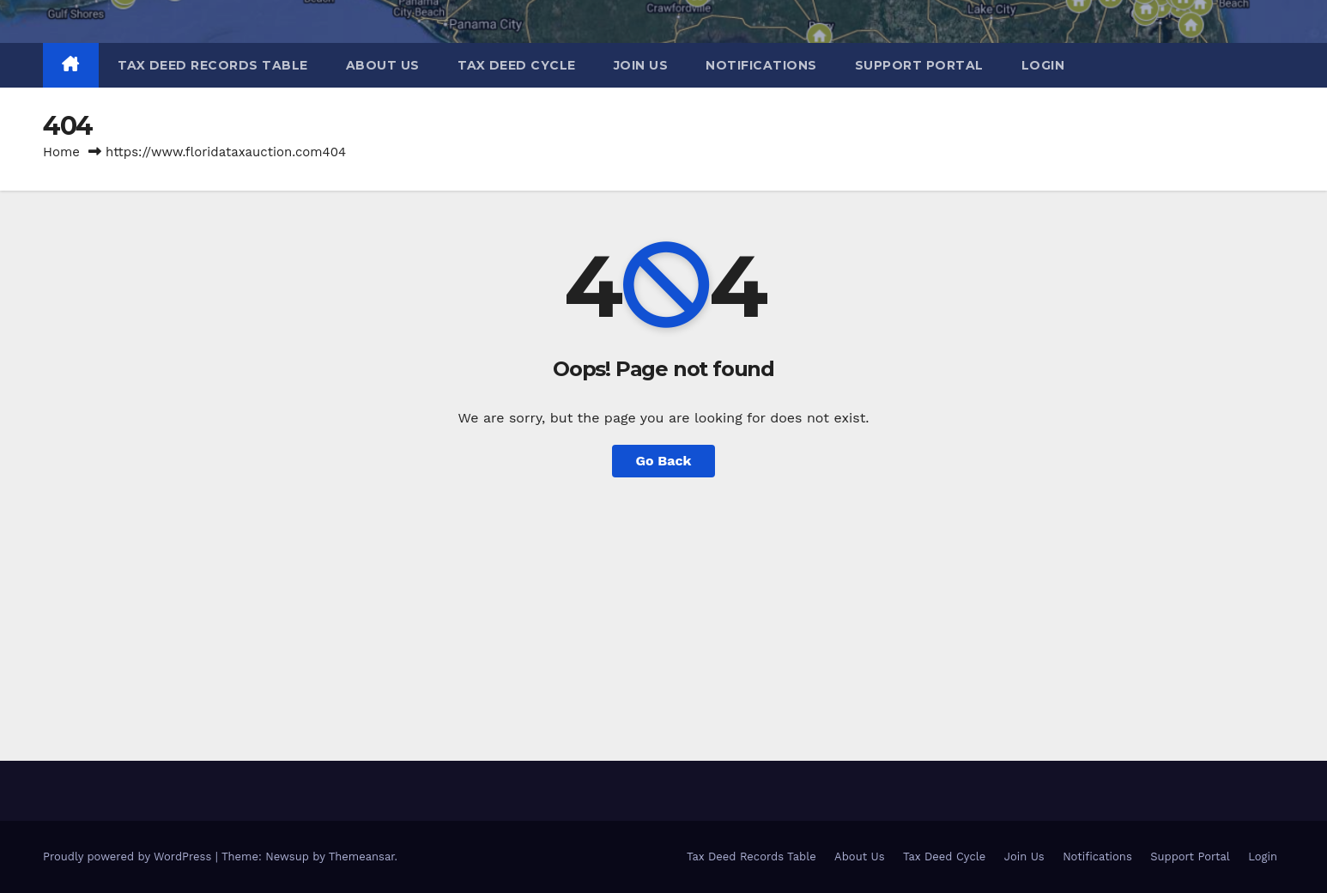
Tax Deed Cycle (516, 65)
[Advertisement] (663, 606)
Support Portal (919, 65)
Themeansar (362, 856)
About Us (383, 65)
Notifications (761, 65)
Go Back (664, 461)
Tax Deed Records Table (213, 65)
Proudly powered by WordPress (129, 856)
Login (1043, 65)
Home (61, 152)
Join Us (641, 65)
